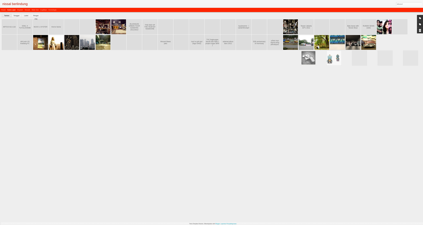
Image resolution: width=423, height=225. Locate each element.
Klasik (3, 10)
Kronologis (52, 10)
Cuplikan (43, 10)
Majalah (20, 10)
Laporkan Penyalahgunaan (228, 223)
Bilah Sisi (35, 10)
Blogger (217, 223)
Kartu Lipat (11, 10)
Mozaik (27, 10)
